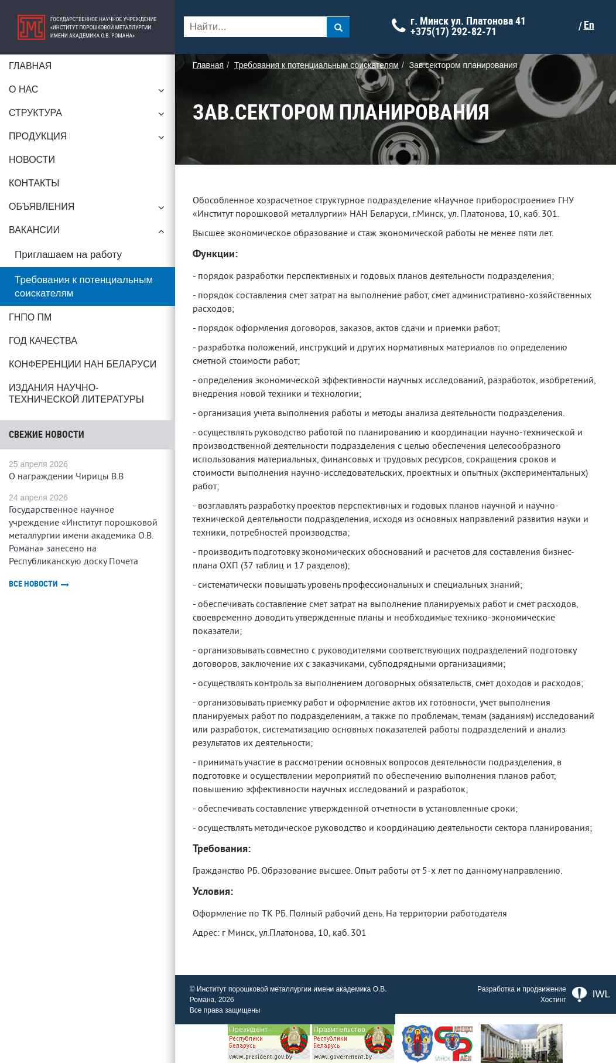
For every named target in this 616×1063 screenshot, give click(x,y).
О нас (88, 92)
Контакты (34, 183)
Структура (88, 116)
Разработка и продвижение (521, 989)
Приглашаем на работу (68, 254)
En (589, 25)
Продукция (88, 139)
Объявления (88, 210)
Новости (32, 160)
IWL (591, 994)
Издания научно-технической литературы (76, 393)
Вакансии (88, 233)
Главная (30, 66)
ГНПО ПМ (30, 317)
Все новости (39, 584)
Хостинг (553, 1000)
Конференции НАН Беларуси (82, 364)
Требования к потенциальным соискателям (84, 286)
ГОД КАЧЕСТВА (43, 341)
